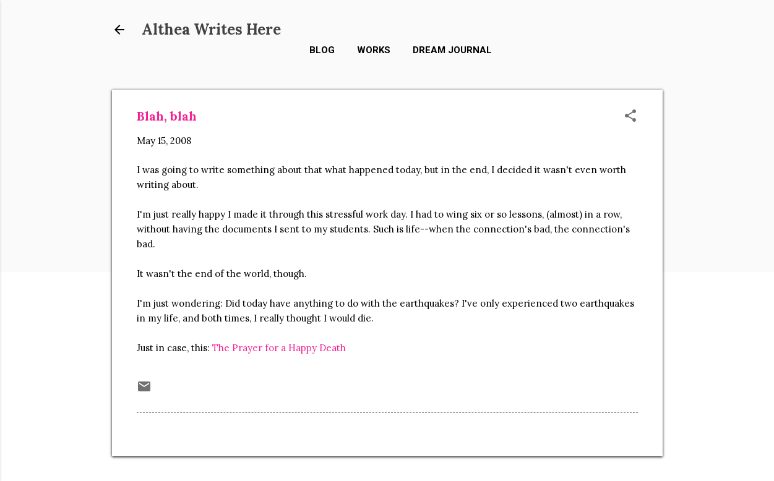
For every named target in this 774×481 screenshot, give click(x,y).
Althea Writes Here (211, 29)
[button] (630, 116)
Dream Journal (452, 50)
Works (373, 50)
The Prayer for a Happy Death (279, 348)
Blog (322, 50)
